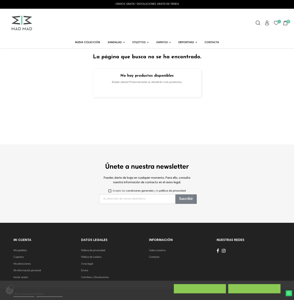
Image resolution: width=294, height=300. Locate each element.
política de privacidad (172, 191)
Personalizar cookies (49, 295)
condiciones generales (140, 191)
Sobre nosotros (157, 250)
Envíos (84, 270)
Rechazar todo (200, 289)
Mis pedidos (20, 250)
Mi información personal (27, 270)
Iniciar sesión (20, 277)
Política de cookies (91, 257)
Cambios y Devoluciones (95, 277)
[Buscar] (147, 90)
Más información (23, 295)
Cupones (18, 257)
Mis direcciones (22, 264)
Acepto (254, 289)
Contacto (154, 257)
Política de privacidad (93, 250)
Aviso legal (87, 264)
